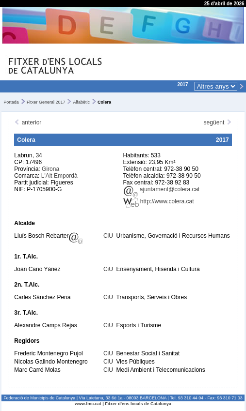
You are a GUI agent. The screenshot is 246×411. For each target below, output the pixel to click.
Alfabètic (81, 102)
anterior (27, 122)
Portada (11, 102)
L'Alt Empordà (59, 175)
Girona (50, 169)
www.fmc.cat (88, 403)
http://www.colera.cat (158, 201)
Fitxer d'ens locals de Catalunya (138, 403)
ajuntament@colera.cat (161, 189)
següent (218, 122)
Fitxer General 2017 (46, 102)
